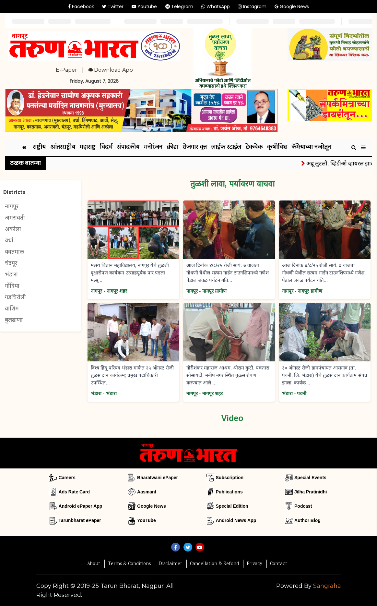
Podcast (303, 506)
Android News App (236, 520)
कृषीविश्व (277, 147)
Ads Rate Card (74, 491)
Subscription (230, 477)
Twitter (113, 6)
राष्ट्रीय (39, 147)
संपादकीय (128, 147)
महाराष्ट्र (87, 147)
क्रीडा (172, 147)
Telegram (179, 6)
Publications (229, 491)
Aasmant (146, 491)
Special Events (310, 477)
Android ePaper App (80, 506)
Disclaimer (170, 564)
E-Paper (66, 70)
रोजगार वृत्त (195, 147)
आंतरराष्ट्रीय (62, 147)
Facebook (81, 6)
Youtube (144, 6)
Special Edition (232, 506)
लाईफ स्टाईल (226, 147)
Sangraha (327, 585)
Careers (67, 477)
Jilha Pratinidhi (310, 491)
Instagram (252, 6)
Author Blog (307, 520)
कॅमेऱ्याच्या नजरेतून (311, 147)
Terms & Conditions (129, 564)
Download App (110, 70)
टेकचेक (254, 147)
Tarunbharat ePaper (80, 520)
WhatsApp (215, 6)
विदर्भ (106, 147)
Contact (278, 564)
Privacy (254, 564)
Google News (292, 6)
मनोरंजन (153, 147)
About (93, 564)
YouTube (146, 520)
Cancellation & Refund (214, 564)
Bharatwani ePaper (157, 477)
